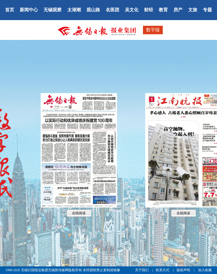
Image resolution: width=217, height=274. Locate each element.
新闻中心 (29, 9)
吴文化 (131, 9)
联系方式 (163, 270)
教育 (163, 9)
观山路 (93, 9)
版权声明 (184, 270)
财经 (148, 9)
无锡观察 (53, 9)
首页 (9, 9)
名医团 (112, 9)
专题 (207, 9)
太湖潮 (74, 9)
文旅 (192, 9)
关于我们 (142, 270)
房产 (178, 9)
